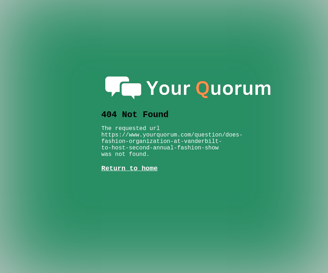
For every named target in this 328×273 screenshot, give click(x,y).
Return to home (129, 161)
